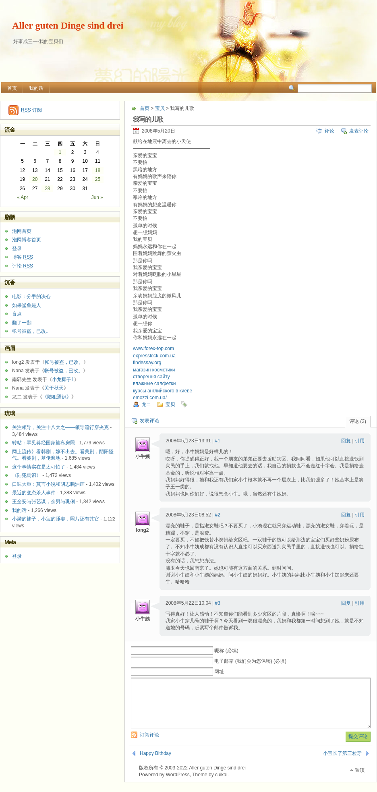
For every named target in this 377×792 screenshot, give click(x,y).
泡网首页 (21, 231)
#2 (217, 515)
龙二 (146, 404)
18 (97, 170)
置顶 (360, 780)
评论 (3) (357, 421)
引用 (360, 441)
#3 (217, 603)
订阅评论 (149, 744)
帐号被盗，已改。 (31, 331)
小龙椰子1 (63, 379)
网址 (219, 671)
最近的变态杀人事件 (34, 493)
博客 (22, 257)
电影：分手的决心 (31, 296)
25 (97, 179)
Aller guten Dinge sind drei (67, 25)
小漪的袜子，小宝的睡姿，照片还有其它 (55, 519)
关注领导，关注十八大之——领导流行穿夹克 (60, 427)
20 (34, 179)
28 (47, 188)
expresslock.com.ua (154, 356)
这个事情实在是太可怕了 (38, 467)
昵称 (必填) (226, 650)
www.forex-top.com (153, 348)
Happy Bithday (155, 763)
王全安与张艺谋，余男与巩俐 (43, 501)
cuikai (221, 784)
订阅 (31, 110)
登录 (17, 248)
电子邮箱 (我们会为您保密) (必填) (250, 661)
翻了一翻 (21, 323)
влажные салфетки (154, 383)
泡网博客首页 (26, 240)
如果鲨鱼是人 (26, 305)
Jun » (97, 197)
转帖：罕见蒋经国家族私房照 (43, 443)
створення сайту (151, 376)
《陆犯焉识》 (56, 397)
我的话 (36, 88)
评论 (329, 131)
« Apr (22, 197)
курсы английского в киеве (162, 391)
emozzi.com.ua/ (150, 397)
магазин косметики (154, 370)
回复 (346, 441)
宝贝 (160, 108)
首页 (12, 88)
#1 (217, 441)
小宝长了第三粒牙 (342, 763)
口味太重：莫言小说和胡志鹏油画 (48, 484)
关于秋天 (54, 388)
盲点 (17, 314)
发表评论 (359, 131)
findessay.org (147, 362)
